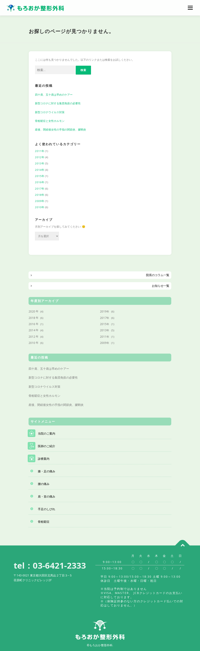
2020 (32, 311)
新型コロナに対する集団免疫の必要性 (58, 103)
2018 (32, 318)
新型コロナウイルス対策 (50, 112)
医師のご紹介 (46, 446)
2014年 (39, 170)
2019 (103, 311)
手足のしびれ (46, 509)
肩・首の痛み (46, 496)
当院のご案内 (46, 433)
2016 (32, 324)
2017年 (39, 188)
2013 (103, 330)
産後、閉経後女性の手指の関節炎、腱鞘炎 (60, 129)
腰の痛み (43, 484)
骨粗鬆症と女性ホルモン (50, 121)
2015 (103, 324)
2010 (32, 343)
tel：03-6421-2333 (50, 565)
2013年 (39, 163)
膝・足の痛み (46, 471)
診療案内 (43, 459)
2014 (32, 330)
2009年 (39, 201)
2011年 (39, 151)
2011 (103, 337)
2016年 (39, 182)
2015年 (39, 176)
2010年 (39, 207)
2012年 (39, 157)
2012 (32, 337)
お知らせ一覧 (160, 286)
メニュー (190, 8)
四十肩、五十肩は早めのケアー (54, 94)
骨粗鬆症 (43, 522)
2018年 (39, 195)
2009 (103, 343)
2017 (103, 318)
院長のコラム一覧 (157, 275)
